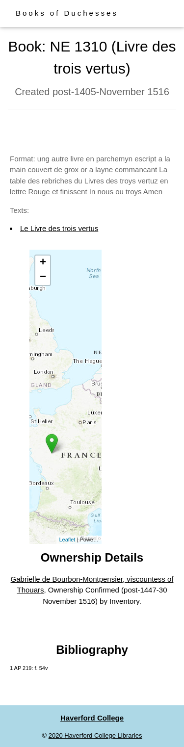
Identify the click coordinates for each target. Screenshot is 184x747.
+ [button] (43, 263)
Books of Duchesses (67, 13)
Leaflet (67, 539)
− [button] (43, 277)
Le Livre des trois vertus (59, 228)
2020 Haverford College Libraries (95, 735)
